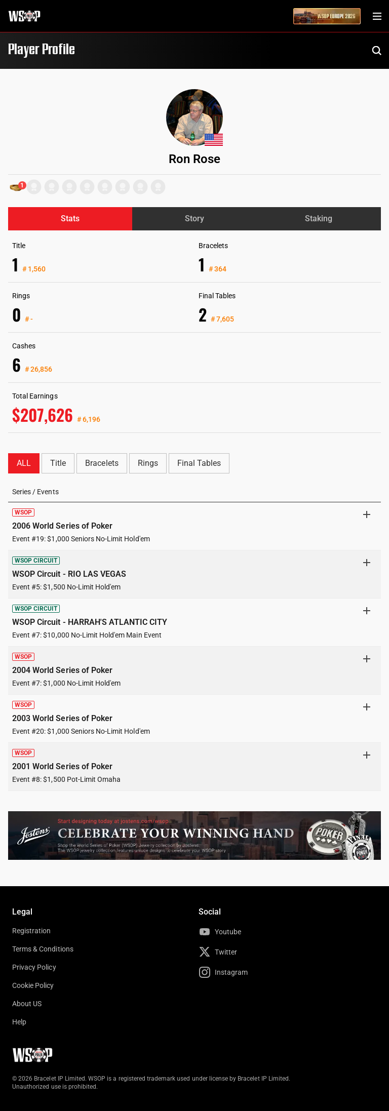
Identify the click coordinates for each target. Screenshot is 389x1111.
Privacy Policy (34, 967)
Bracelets (101, 463)
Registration (31, 931)
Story (194, 218)
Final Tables (199, 463)
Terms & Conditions (42, 949)
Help (19, 1022)
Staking (318, 218)
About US (27, 1004)
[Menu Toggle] (377, 16)
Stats (70, 218)
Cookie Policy (33, 985)
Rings (148, 463)
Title (58, 463)
